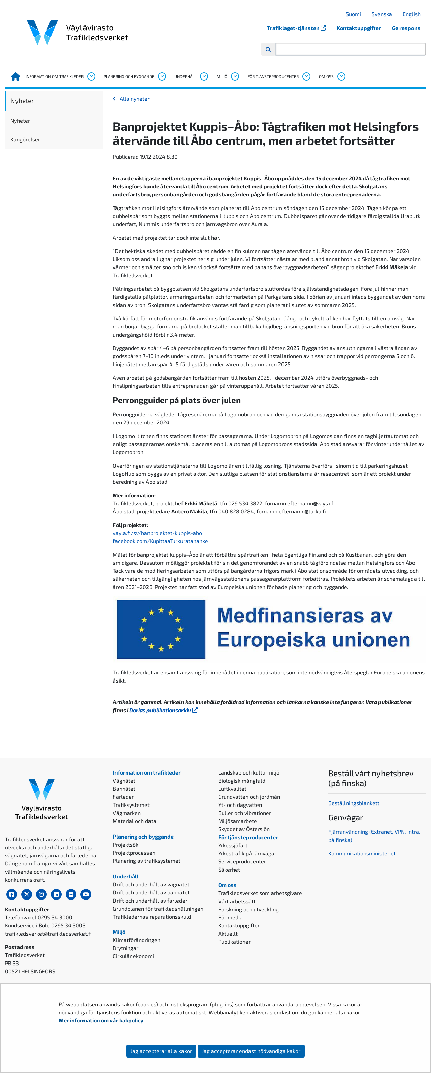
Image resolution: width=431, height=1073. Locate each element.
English (414, 14)
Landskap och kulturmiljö (248, 772)
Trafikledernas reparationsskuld (152, 916)
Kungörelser (25, 139)
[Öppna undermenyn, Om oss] (341, 76)
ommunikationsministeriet (363, 853)
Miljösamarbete (237, 821)
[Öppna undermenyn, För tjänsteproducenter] (306, 76)
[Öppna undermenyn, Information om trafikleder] (91, 76)
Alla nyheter (135, 98)
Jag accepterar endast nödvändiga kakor (251, 1051)
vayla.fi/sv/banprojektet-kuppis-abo (157, 533)
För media (230, 917)
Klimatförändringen (136, 940)
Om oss (326, 76)
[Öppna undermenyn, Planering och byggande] (161, 76)
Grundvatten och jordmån (249, 796)
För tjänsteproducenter (273, 76)
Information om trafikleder (55, 76)
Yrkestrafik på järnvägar (247, 853)
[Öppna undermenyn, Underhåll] (203, 76)
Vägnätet (124, 780)
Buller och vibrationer (244, 813)
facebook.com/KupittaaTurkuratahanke (160, 541)
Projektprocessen (134, 852)
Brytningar (125, 948)
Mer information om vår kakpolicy (101, 1020)
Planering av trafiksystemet (146, 860)
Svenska (384, 14)
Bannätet (124, 788)
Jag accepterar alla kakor (161, 1051)
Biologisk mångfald (241, 780)
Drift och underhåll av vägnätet (151, 884)
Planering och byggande (129, 76)
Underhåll (185, 76)
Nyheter (22, 100)
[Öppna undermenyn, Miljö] (234, 76)
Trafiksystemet (131, 804)
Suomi (355, 14)
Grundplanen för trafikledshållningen (158, 908)
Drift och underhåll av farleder (150, 900)
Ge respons (406, 28)
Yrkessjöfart (232, 845)
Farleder (123, 796)
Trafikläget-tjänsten (299, 28)
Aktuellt (228, 933)
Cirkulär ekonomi (133, 956)
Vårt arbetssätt (237, 901)
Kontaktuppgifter (359, 28)
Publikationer (234, 941)
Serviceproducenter (242, 861)
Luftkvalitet (232, 788)
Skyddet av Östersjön (244, 829)
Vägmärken (127, 813)
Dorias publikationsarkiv (164, 710)
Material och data (134, 821)
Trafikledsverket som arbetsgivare (260, 893)
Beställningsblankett (354, 803)
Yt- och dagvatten (240, 804)
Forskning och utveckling (248, 909)
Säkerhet (229, 869)
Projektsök (125, 844)
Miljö (222, 76)
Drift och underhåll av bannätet (151, 892)
